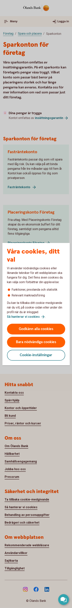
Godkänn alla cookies (36, 329)
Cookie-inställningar (36, 355)
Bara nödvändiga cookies (36, 342)
